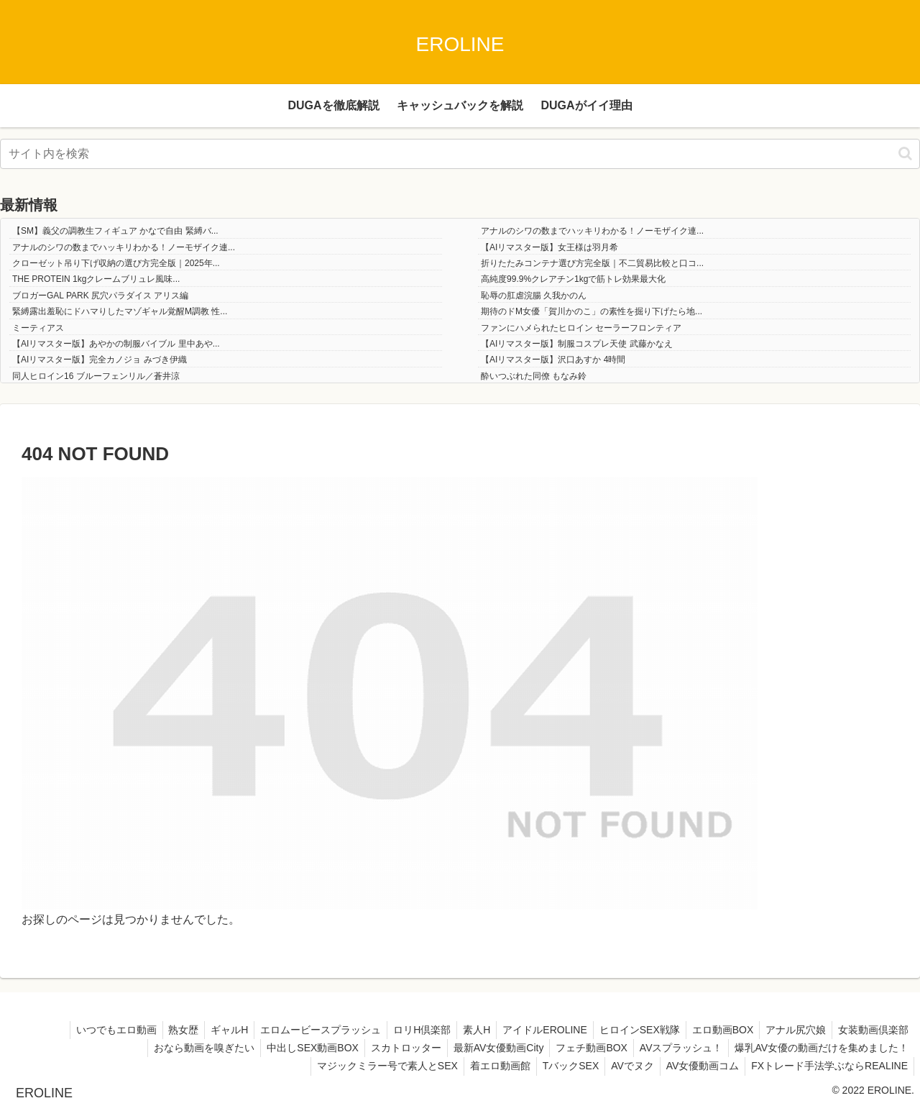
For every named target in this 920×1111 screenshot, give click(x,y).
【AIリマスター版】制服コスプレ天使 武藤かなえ (577, 344)
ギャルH (205, 1029)
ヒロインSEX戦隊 (629, 1029)
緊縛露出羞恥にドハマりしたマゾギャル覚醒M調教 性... (119, 311)
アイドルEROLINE (531, 1029)
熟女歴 (156, 1029)
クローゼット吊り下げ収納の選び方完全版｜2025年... (116, 263)
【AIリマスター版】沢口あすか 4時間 (553, 360)
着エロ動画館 (486, 1065)
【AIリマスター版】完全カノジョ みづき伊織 (99, 360)
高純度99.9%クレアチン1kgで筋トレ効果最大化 (573, 279)
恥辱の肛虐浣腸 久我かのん (533, 296)
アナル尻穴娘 (791, 1029)
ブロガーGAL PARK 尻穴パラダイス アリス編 (100, 296)
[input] (460, 154)
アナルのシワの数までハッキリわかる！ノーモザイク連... (592, 231)
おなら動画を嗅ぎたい (185, 1047)
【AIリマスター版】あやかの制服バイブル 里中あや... (116, 344)
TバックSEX (560, 1065)
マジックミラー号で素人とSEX (370, 1065)
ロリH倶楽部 (403, 1029)
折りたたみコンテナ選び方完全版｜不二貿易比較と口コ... (592, 263)
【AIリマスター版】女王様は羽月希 (549, 247)
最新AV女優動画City (488, 1047)
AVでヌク (625, 1065)
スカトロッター (392, 1047)
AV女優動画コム (698, 1065)
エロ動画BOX (715, 1029)
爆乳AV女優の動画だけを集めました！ (820, 1047)
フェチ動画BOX (584, 1047)
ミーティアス (38, 328)
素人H (460, 1029)
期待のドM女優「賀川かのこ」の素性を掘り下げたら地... (591, 311)
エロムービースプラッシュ (299, 1029)
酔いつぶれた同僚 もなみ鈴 (533, 376)
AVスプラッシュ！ (677, 1047)
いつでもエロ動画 (85, 1029)
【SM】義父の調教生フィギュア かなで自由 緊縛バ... (115, 231)
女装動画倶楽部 (872, 1029)
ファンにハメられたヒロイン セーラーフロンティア (581, 328)
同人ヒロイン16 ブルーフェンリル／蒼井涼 (96, 376)
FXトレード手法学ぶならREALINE (828, 1065)
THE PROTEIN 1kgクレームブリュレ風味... (96, 279)
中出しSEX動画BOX (297, 1047)
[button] (905, 153)
